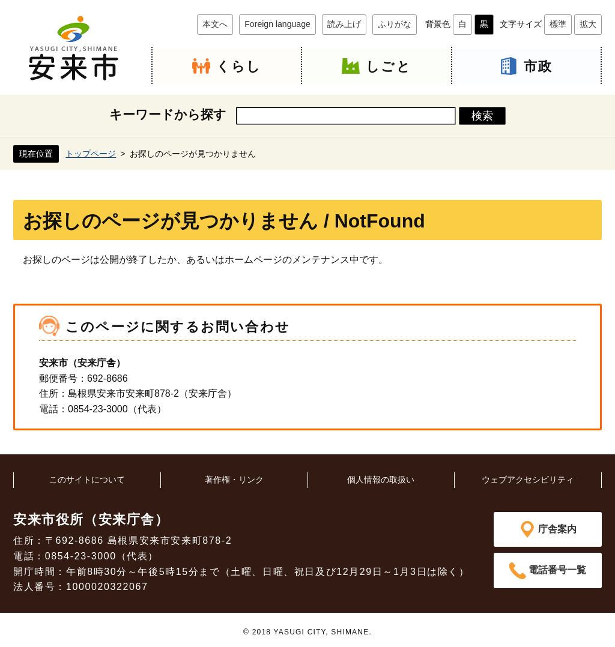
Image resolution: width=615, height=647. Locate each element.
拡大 (588, 24)
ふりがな (394, 24)
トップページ (90, 153)
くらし (239, 66)
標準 (558, 24)
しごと (388, 66)
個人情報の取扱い (380, 479)
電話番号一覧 (557, 571)
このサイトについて (87, 479)
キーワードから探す (167, 114)
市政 (538, 66)
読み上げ (344, 24)
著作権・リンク (234, 479)
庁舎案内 (557, 529)
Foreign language (277, 24)
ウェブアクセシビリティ (528, 479)
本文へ (215, 24)
